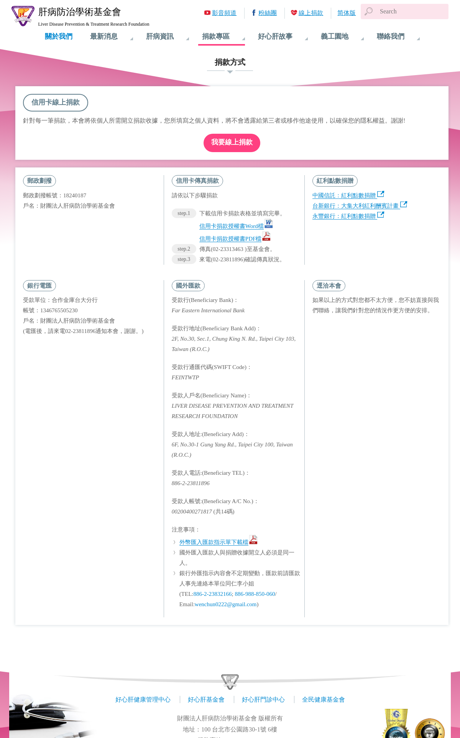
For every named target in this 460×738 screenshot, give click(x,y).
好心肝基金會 (206, 699)
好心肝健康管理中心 (143, 699)
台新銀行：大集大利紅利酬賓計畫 (355, 206)
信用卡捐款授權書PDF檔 (230, 239)
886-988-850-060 (255, 594)
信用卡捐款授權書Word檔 (231, 226)
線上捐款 (311, 13)
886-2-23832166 (212, 594)
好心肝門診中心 (263, 699)
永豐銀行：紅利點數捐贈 (344, 216)
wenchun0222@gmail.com (226, 604)
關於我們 (58, 36)
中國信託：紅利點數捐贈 (344, 195)
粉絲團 (267, 13)
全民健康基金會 (323, 699)
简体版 (346, 13)
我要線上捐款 (232, 142)
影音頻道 (224, 13)
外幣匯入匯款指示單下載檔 (213, 542)
